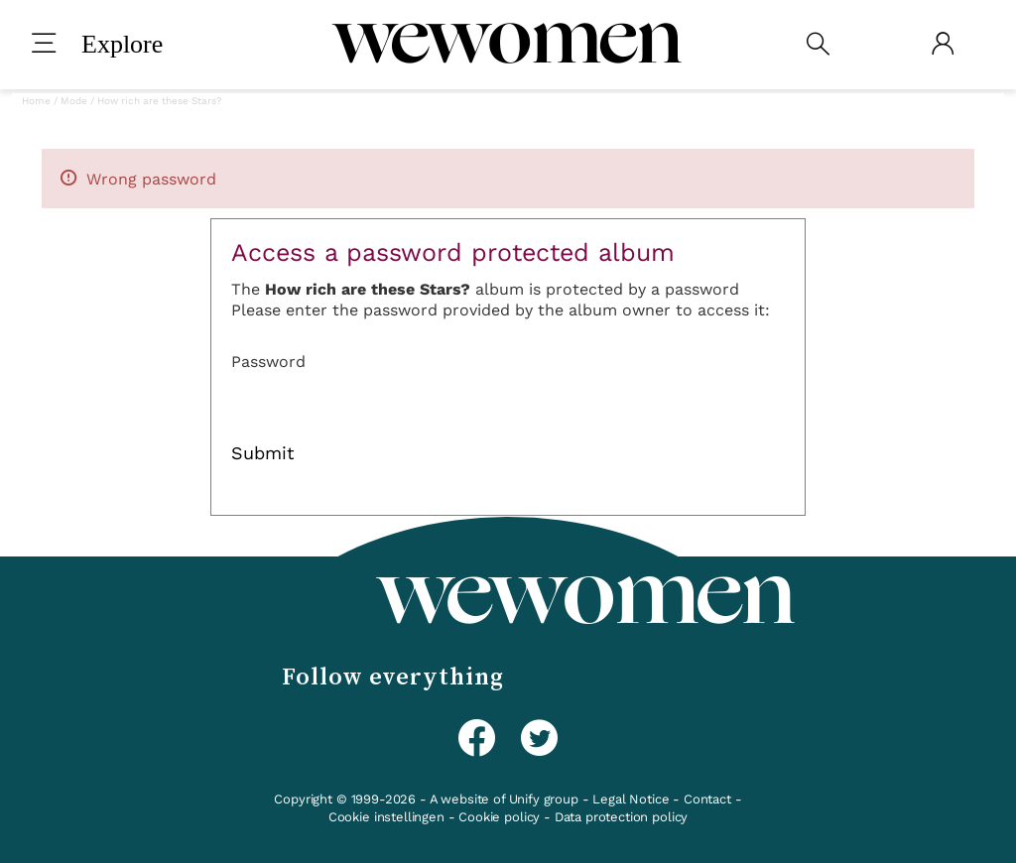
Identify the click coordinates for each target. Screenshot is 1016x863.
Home (36, 100)
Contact (707, 799)
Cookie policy (499, 816)
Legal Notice (630, 799)
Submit (263, 453)
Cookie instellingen (386, 816)
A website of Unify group (504, 799)
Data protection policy (621, 816)
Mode (74, 100)
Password (268, 361)
